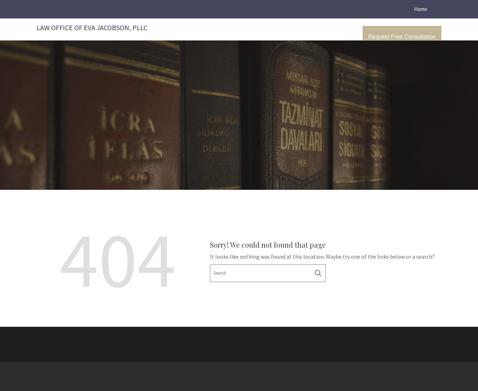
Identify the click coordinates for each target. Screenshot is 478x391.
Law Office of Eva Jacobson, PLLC (92, 27)
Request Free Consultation (402, 37)
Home (420, 9)
